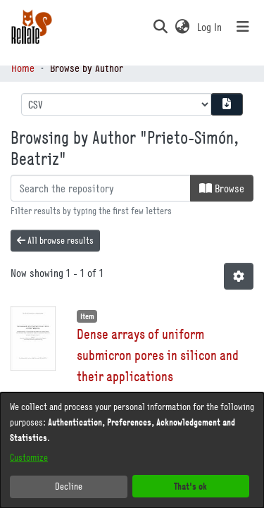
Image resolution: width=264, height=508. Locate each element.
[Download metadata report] (226, 104)
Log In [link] (210, 26)
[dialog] (132, 450)
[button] (160, 26)
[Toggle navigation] (242, 26)
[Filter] (101, 188)
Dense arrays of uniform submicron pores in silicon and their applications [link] (158, 355)
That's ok (190, 486)
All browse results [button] (55, 240)
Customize (29, 457)
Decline (68, 486)
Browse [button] (221, 188)
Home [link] (22, 67)
